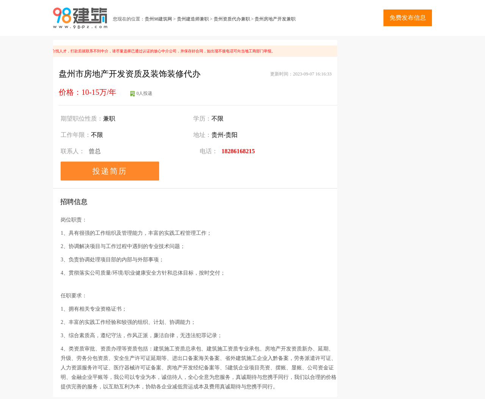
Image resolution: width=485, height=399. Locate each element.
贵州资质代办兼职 (232, 19)
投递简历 (109, 171)
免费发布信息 (408, 17)
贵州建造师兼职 (193, 19)
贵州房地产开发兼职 (275, 19)
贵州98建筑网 (158, 19)
